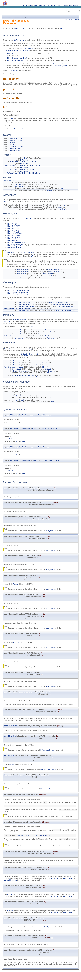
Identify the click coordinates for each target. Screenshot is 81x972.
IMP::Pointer (13, 162)
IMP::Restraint (24, 50)
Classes (66, 19)
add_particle (19, 335)
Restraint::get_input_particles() (31, 355)
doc (48, 5)
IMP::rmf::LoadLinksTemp (50, 429)
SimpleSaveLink (14, 151)
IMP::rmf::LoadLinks (44, 416)
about (30, 5)
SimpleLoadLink (14, 149)
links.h (24, 424)
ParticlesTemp (47, 331)
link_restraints (16, 370)
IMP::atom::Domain (13, 236)
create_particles (20, 337)
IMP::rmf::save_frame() (60, 65)
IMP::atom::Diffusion (14, 231)
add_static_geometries (26, 307)
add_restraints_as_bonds (20, 372)
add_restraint (16, 366)
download (42, 5)
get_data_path (16, 397)
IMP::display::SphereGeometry (17, 295)
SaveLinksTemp (34, 173)
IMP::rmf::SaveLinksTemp (50, 461)
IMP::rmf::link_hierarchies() (16, 60)
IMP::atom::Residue (14, 226)
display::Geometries (10, 309)
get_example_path (18, 401)
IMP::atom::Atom (12, 224)
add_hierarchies (22, 270)
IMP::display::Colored (14, 234)
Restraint (26, 356)
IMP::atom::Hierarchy (26, 48)
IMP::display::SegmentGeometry (18, 291)
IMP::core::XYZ (12, 253)
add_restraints (17, 362)
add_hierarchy (22, 275)
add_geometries (24, 303)
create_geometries (25, 309)
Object (24, 158)
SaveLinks (32, 170)
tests (65, 5)
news (35, 5)
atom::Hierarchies (53, 270)
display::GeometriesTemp (58, 303)
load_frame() (55, 880)
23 (16, 456)
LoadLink (12, 143)
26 (16, 442)
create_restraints (17, 368)
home (25, 5)
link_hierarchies (22, 279)
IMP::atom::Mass (13, 229)
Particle (40, 335)
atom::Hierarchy (47, 275)
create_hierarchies (23, 277)
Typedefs (71, 19)
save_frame (19, 187)
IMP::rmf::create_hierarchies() (17, 58)
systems (59, 5)
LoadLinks (32, 162)
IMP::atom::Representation (16, 243)
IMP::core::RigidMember (15, 245)
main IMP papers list (17, 129)
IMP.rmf (5, 48)
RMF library (13, 70)
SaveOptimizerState (16, 147)
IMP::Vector (24, 160)
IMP (31, 257)
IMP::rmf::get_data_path (26, 807)
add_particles (19, 331)
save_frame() (50, 532)
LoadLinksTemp (34, 166)
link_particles (19, 339)
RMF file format (19, 28)
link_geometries (24, 311)
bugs (70, 5)
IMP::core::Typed (13, 233)
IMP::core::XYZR (13, 228)
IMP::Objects (47, 929)
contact (75, 5)
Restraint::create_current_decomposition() (18, 350)
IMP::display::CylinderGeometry (18, 293)
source (53, 5)
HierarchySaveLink (15, 141)
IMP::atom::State (12, 241)
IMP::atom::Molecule (14, 238)
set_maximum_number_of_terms (23, 376)
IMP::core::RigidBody (14, 247)
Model (51, 277)
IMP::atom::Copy (12, 240)
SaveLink (12, 145)
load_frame (19, 185)
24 (16, 424)
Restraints (44, 362)
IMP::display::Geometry (11, 50)
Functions (76, 19)
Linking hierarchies (10, 882)
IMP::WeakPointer (11, 166)
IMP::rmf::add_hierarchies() (16, 54)
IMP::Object (7, 202)
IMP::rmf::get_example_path (27, 837)
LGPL (11, 119)
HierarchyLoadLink (15, 139)
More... (62, 28)
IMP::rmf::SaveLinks (45, 448)
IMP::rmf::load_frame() (61, 64)
